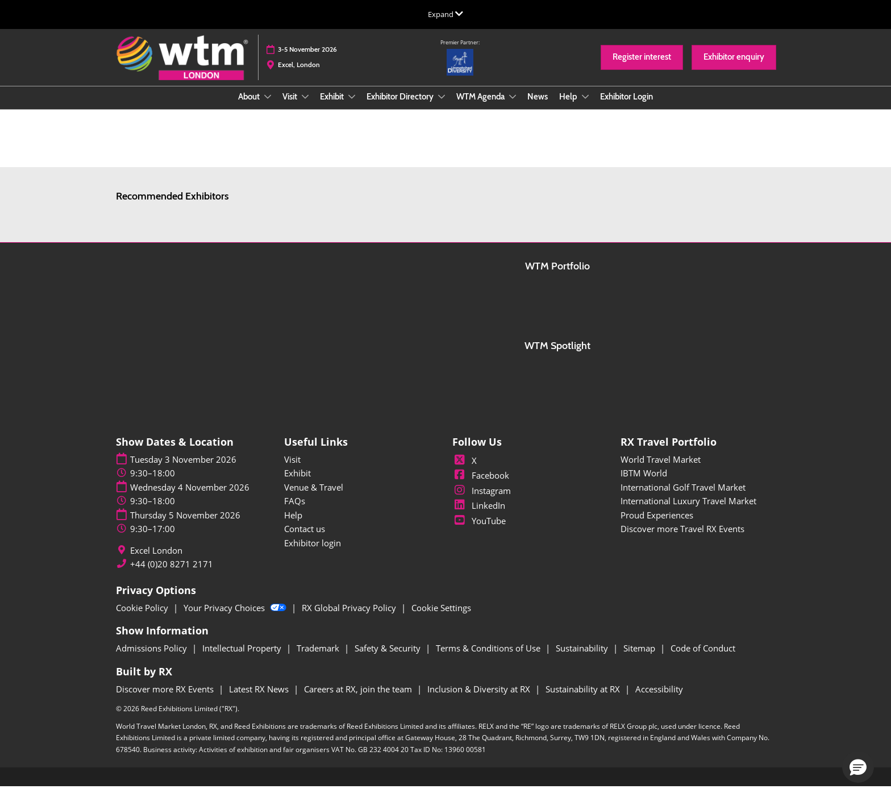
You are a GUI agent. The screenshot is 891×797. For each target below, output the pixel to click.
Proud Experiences (657, 525)
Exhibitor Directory (401, 107)
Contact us (304, 539)
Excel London (156, 560)
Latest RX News (260, 699)
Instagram (481, 501)
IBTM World (644, 483)
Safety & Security (389, 658)
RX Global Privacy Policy (350, 618)
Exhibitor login (312, 553)
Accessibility (659, 699)
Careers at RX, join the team (359, 699)
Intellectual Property (243, 658)
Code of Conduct (703, 658)
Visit (290, 107)
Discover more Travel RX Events (682, 539)
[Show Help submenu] (585, 107)
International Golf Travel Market (683, 497)
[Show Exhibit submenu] (351, 107)
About (249, 107)
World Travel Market (661, 469)
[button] (642, 68)
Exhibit (332, 107)
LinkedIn (478, 515)
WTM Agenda (481, 107)
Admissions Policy (152, 658)
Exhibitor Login (626, 107)
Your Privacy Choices (236, 618)
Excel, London (299, 75)
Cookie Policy (143, 618)
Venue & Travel (313, 497)
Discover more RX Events (166, 699)
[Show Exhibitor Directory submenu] (441, 107)
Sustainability (583, 658)
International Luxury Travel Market (688, 511)
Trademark (319, 658)
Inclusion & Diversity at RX (479, 699)
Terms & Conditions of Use (489, 658)
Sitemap (640, 658)
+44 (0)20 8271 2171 (171, 574)
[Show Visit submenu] (305, 107)
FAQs (294, 511)
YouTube (479, 531)
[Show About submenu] (267, 107)
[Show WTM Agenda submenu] (512, 107)
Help (569, 107)
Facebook (480, 485)
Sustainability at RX (584, 699)
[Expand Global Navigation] (445, 14)
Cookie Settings (441, 618)
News (537, 107)
